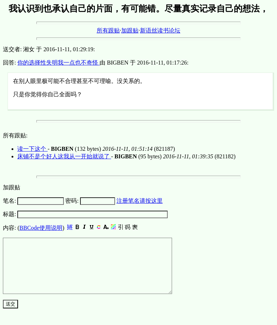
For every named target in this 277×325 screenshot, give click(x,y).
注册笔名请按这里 (139, 201)
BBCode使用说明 (40, 228)
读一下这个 (32, 149)
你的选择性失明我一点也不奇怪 (58, 63)
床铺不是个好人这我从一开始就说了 (64, 156)
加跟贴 (129, 30)
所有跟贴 (108, 30)
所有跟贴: (15, 135)
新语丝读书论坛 (160, 30)
